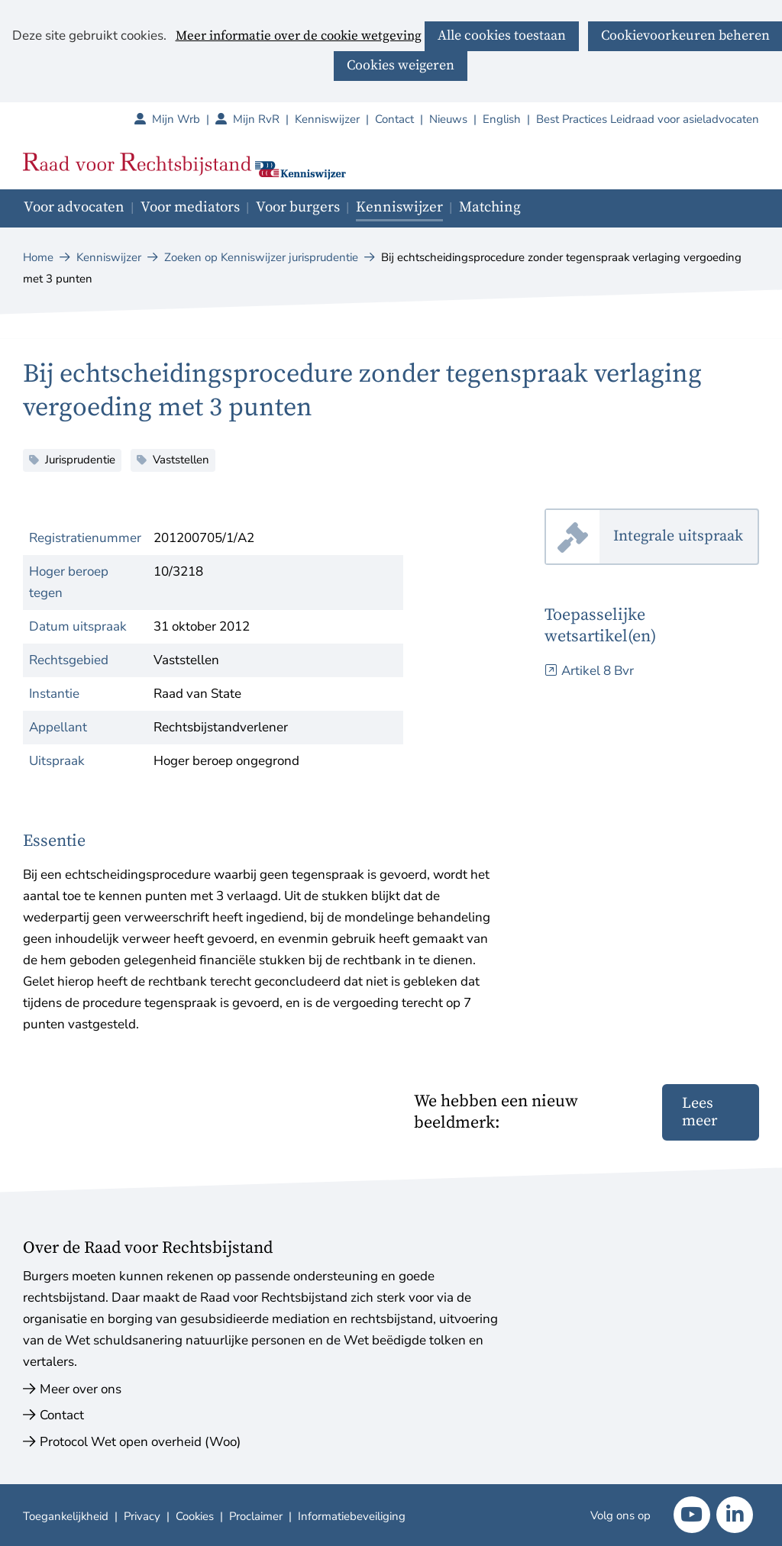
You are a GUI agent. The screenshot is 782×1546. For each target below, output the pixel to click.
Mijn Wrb (183, 119)
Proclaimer (256, 1516)
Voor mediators (190, 207)
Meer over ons (80, 1389)
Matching (490, 207)
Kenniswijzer (327, 119)
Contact (394, 119)
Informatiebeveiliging (352, 1516)
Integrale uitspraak (686, 537)
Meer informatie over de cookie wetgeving (299, 36)
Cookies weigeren (400, 65)
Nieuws (448, 119)
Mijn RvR (264, 119)
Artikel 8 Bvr (597, 670)
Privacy (142, 1516)
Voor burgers (298, 207)
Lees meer (699, 1112)
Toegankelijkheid (65, 1516)
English (502, 119)
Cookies (195, 1516)
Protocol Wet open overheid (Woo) (140, 1442)
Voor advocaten (74, 207)
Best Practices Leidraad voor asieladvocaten (647, 119)
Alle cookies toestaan (502, 35)
